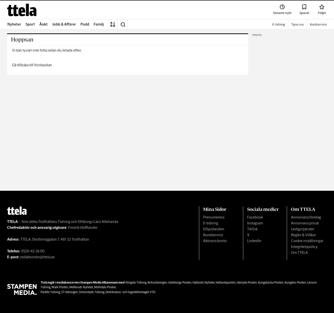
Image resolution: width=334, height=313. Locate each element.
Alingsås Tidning (135, 282)
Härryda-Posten (247, 282)
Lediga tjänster (302, 229)
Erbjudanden (213, 229)
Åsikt (43, 24)
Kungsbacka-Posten (270, 282)
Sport (30, 24)
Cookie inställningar (307, 240)
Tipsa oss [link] (297, 24)
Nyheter (14, 24)
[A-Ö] (113, 24)
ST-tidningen (69, 292)
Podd (84, 24)
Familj (99, 24)
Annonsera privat (305, 223)
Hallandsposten (226, 282)
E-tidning (210, 223)
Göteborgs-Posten (179, 282)
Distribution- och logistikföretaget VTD (130, 292)
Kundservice (213, 234)
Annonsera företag (306, 217)
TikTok (252, 229)
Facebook (255, 217)
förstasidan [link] (43, 65)
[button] (122, 24)
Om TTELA (299, 252)
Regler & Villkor (303, 234)
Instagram (255, 223)
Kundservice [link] (318, 24)
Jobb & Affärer (64, 24)
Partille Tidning (50, 292)
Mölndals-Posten (105, 287)
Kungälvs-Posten (295, 282)
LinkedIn (254, 240)
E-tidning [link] (278, 24)
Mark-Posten (60, 287)
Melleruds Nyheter (81, 287)
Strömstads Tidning (91, 292)
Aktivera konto (215, 240)
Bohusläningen (157, 282)
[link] (21, 10)
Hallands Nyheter (203, 282)
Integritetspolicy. (304, 246)
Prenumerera (213, 217)
